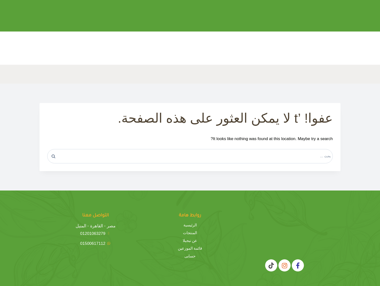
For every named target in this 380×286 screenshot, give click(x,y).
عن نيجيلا (190, 241)
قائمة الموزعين (190, 248)
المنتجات (190, 233)
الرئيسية (190, 225)
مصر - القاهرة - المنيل (96, 225)
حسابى (190, 256)
